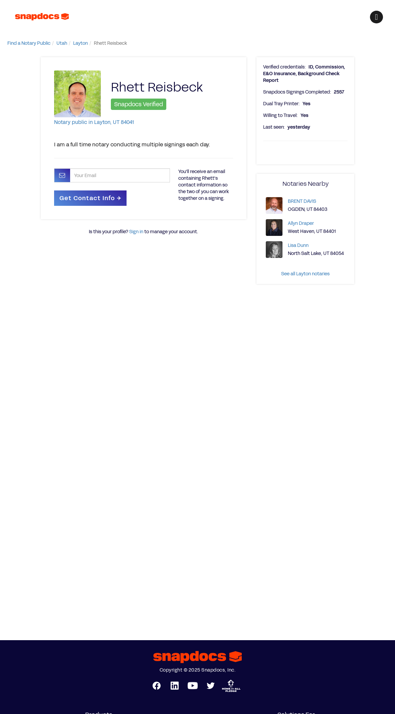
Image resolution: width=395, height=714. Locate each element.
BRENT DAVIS (302, 201)
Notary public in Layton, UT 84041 (94, 122)
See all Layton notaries (305, 274)
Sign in (136, 232)
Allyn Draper (301, 223)
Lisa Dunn (298, 245)
